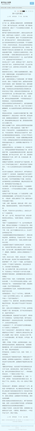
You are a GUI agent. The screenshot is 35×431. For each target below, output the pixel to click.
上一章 (9, 16)
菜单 (32, 3)
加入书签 (25, 16)
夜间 (23, 11)
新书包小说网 (3, 7)
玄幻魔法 (9, 7)
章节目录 (14, 16)
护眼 (21, 11)
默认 (18, 11)
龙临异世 (13, 7)
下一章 (20, 16)
